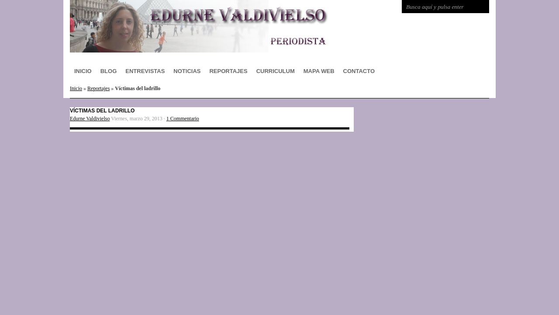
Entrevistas (145, 71)
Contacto (359, 71)
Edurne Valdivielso (90, 119)
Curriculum (275, 71)
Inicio (83, 71)
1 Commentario (182, 119)
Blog (108, 71)
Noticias (186, 71)
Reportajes (228, 71)
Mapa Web (319, 71)
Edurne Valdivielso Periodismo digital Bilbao (209, 26)
